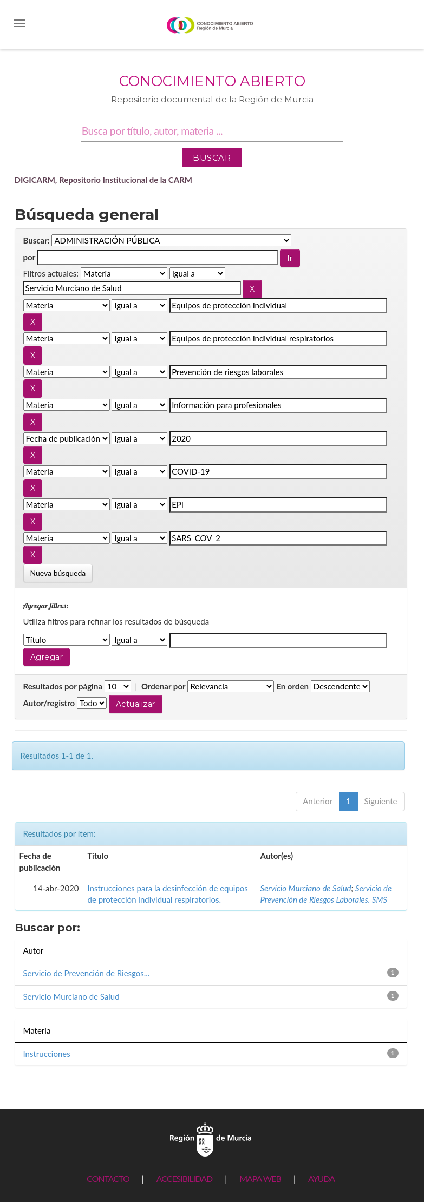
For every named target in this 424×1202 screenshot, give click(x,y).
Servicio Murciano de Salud (305, 888)
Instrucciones (46, 1054)
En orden (292, 686)
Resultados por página (63, 686)
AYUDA (321, 1178)
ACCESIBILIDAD (184, 1178)
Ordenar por (163, 686)
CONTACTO (108, 1178)
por (29, 257)
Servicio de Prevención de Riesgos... (86, 973)
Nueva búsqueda (58, 572)
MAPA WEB (260, 1178)
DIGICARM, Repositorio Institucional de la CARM (104, 180)
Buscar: (36, 240)
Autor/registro (49, 703)
